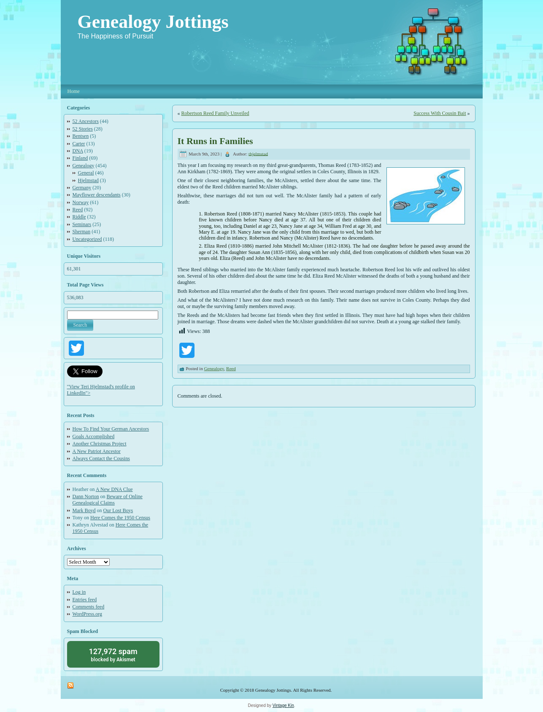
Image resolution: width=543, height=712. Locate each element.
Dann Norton (86, 496)
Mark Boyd (84, 510)
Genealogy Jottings (153, 21)
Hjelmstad (88, 180)
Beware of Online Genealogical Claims (108, 500)
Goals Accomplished (94, 436)
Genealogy (84, 166)
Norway (81, 202)
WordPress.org (87, 614)
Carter (79, 144)
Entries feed (85, 600)
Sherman (82, 232)
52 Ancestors (86, 121)
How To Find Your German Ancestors (111, 429)
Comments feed (89, 607)
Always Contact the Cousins (101, 458)
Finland (80, 158)
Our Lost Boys (118, 510)
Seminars (82, 224)
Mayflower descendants (97, 195)
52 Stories (83, 129)
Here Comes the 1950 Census (120, 518)
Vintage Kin (283, 705)
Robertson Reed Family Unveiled (215, 113)
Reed (78, 210)
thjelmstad (258, 153)
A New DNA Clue (114, 489)
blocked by (113, 654)
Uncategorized (87, 239)
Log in (79, 592)
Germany (82, 188)
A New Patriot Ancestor (97, 451)
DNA (78, 151)
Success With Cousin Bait (439, 113)
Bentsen (81, 136)
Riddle (79, 217)
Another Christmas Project (100, 444)
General (86, 173)
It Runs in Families (215, 141)
